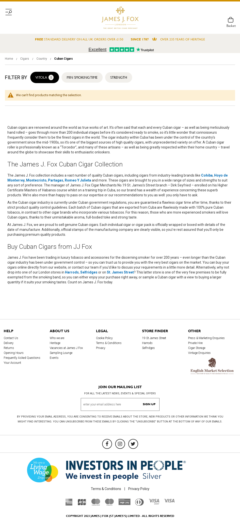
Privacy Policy (138, 489)
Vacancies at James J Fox (66, 348)
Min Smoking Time (82, 77)
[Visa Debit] (153, 503)
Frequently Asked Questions (22, 358)
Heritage (55, 343)
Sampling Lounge (61, 353)
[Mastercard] (95, 504)
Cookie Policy (104, 338)
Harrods (147, 343)
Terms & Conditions (109, 343)
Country (42, 58)
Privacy (100, 348)
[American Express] (69, 504)
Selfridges (148, 348)
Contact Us (11, 338)
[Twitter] (133, 444)
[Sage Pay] (124, 504)
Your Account (12, 362)
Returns (9, 348)
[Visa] (169, 501)
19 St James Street (154, 338)
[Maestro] (109, 504)
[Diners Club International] (139, 504)
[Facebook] (107, 444)
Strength (118, 77)
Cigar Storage (196, 348)
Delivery (9, 343)
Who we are (57, 338)
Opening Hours (14, 353)
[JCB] (82, 504)
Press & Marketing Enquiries (206, 338)
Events (54, 358)
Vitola (44, 77)
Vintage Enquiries (199, 353)
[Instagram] (120, 444)
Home (9, 58)
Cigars (25, 58)
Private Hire (195, 343)
